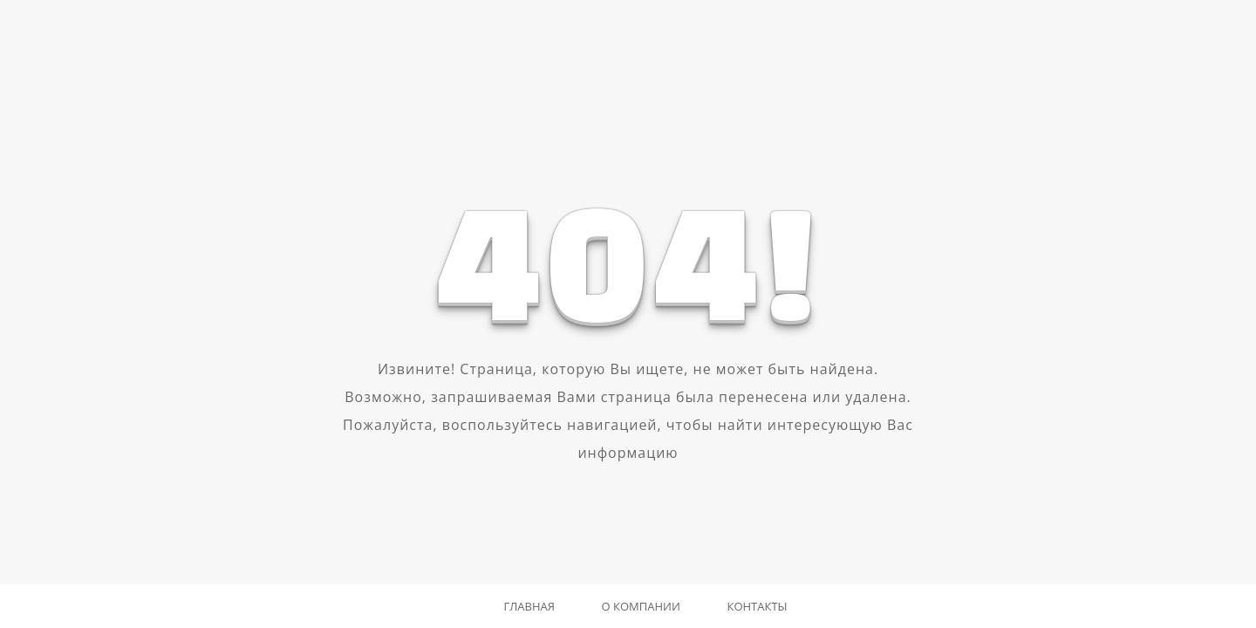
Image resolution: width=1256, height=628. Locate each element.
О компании (641, 606)
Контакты (757, 606)
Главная (529, 606)
